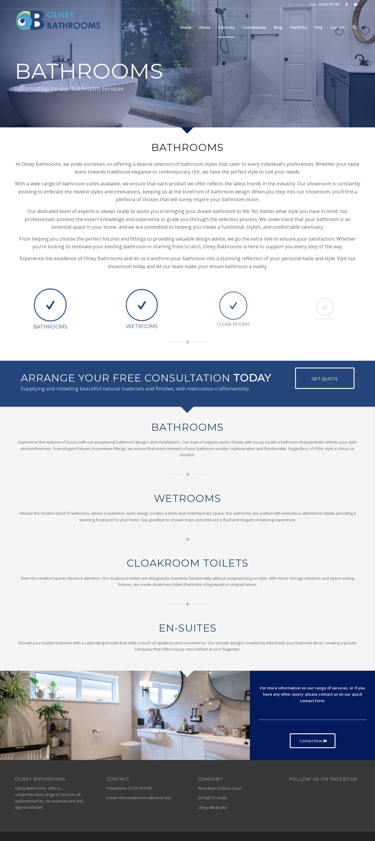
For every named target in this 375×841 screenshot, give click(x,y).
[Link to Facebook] (346, 4)
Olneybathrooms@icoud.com (145, 797)
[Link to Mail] (355, 4)
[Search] (354, 27)
